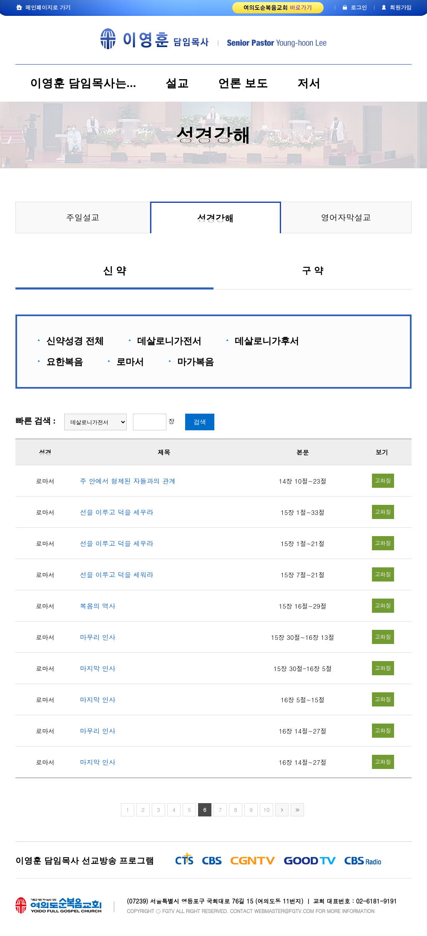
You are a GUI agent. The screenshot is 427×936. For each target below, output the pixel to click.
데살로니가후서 (267, 341)
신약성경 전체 (75, 341)
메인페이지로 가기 (47, 7)
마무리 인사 (98, 637)
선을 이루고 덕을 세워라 (116, 574)
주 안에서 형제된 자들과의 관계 (128, 481)
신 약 (114, 273)
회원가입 (401, 7)
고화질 (383, 480)
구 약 (312, 273)
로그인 (359, 7)
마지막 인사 (98, 668)
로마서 (130, 362)
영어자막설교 (346, 217)
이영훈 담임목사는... (83, 83)
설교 (177, 83)
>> (297, 809)
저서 (309, 83)
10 (266, 810)
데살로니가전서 (169, 341)
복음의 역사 (98, 606)
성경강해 (215, 218)
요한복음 (64, 362)
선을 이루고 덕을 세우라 (116, 512)
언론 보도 (243, 83)
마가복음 (195, 362)
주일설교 (83, 217)
